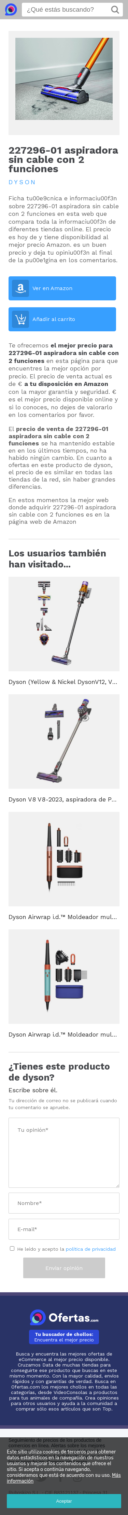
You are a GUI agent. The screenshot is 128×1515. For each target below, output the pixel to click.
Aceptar (64, 1501)
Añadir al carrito (53, 319)
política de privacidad (91, 1249)
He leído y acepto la (66, 1249)
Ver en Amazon (52, 288)
